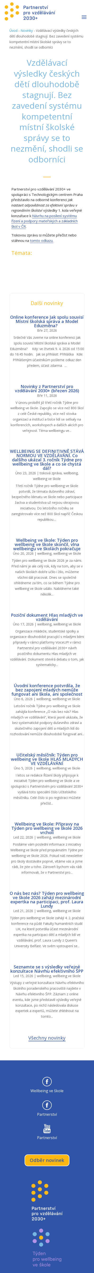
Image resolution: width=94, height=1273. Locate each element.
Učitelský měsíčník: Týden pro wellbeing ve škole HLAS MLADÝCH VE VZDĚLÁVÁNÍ (47, 759)
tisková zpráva (51, 473)
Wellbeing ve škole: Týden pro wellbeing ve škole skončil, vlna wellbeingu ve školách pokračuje (47, 544)
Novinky (27, 30)
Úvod (13, 30)
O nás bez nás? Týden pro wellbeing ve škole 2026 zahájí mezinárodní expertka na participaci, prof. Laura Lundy (47, 899)
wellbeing (71, 473)
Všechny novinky (46, 1038)
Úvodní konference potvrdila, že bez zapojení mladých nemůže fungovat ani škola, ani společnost (46, 690)
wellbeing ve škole (47, 478)
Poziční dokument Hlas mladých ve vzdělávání (47, 617)
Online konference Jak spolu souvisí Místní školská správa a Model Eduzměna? (47, 321)
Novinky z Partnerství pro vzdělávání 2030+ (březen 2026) (47, 388)
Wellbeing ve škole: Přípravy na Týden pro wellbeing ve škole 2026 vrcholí (46, 828)
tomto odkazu (41, 240)
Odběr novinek (47, 1160)
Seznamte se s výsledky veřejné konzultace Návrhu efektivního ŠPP (46, 969)
